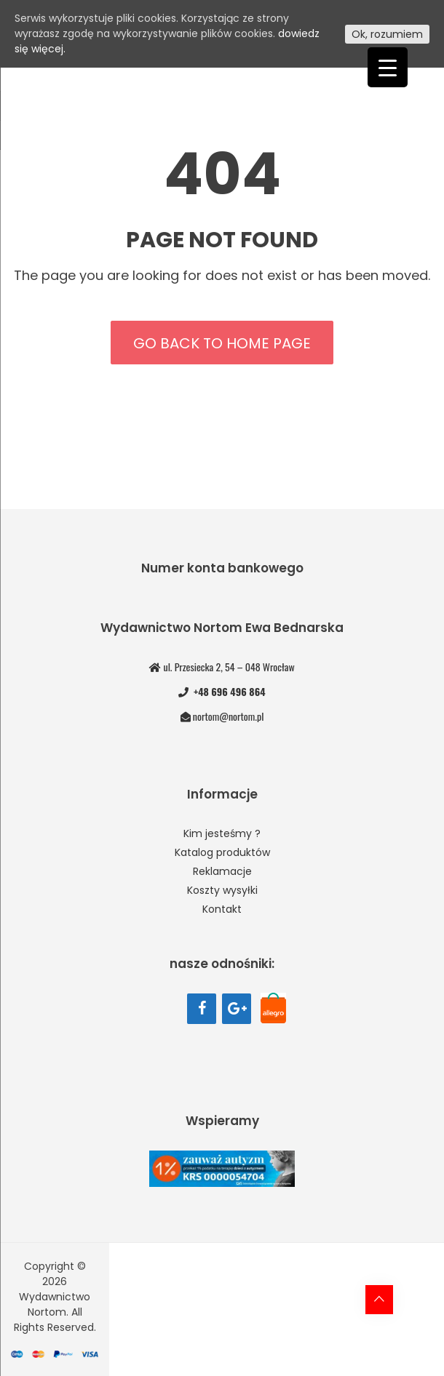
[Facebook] (201, 1008)
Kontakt (222, 909)
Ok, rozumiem (387, 34)
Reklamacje (222, 871)
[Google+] (236, 1008)
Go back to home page (222, 343)
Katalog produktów (222, 852)
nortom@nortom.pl (228, 716)
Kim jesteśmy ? (222, 833)
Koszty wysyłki (222, 890)
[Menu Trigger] (388, 67)
